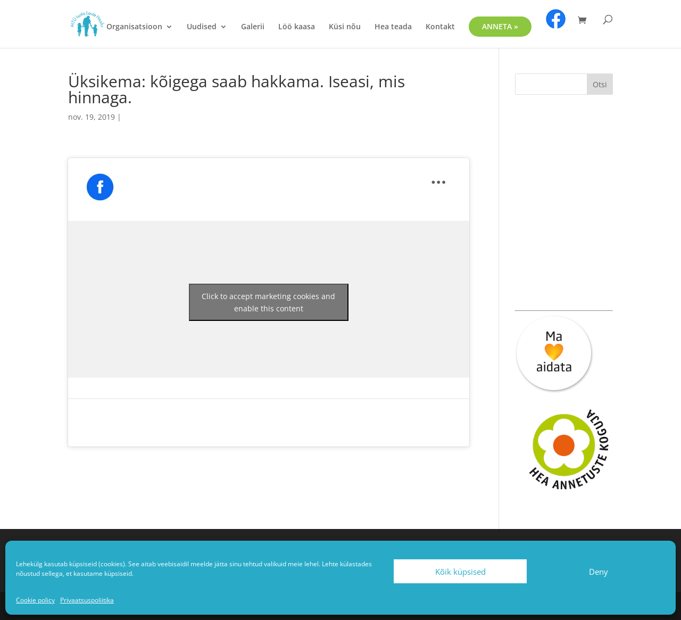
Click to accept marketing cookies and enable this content (268, 302)
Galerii (252, 27)
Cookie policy (35, 600)
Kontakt (440, 27)
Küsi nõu (345, 27)
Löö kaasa (296, 27)
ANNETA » (500, 26)
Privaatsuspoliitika (87, 600)
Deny (598, 571)
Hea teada (393, 27)
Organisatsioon (134, 27)
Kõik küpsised (460, 571)
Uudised (202, 27)
